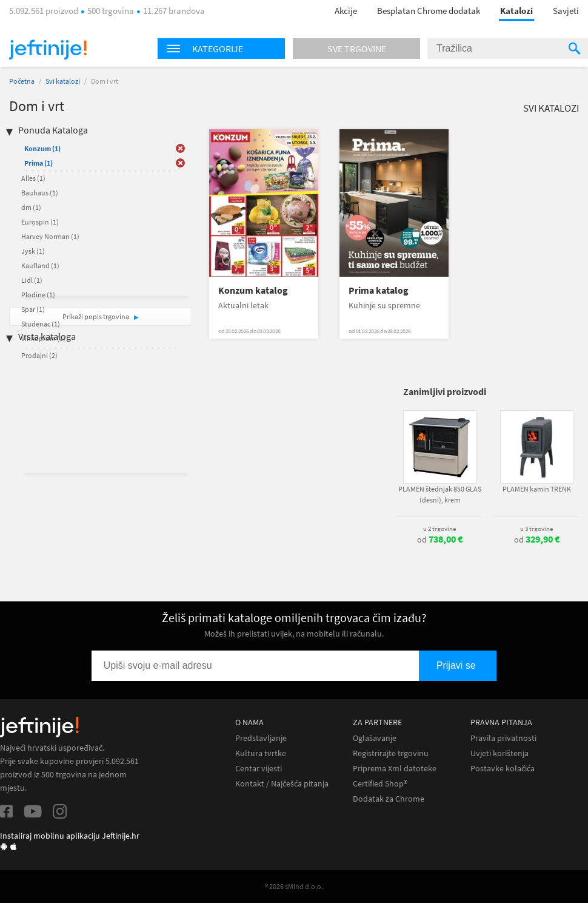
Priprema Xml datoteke (394, 768)
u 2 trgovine (439, 528)
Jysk (33, 250)
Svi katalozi (62, 81)
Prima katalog (379, 290)
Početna (22, 81)
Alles (33, 178)
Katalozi (516, 10)
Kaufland (40, 265)
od (440, 539)
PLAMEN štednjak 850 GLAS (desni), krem (439, 494)
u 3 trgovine (536, 528)
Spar (33, 309)
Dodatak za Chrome (388, 799)
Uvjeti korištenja (499, 753)
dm (31, 207)
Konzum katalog (253, 290)
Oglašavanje (374, 738)
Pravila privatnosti (503, 738)
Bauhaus (39, 192)
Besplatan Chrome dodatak (428, 10)
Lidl (31, 280)
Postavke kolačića (502, 768)
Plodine (38, 294)
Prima (38, 162)
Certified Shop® (380, 784)
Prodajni (39, 355)
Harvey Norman (50, 236)
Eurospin (40, 221)
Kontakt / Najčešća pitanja (282, 784)
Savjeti (566, 10)
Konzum (42, 148)
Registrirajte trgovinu (391, 753)
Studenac (40, 323)
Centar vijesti (258, 768)
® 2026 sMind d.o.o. (294, 886)
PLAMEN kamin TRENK (537, 488)
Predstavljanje (261, 738)
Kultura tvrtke (260, 753)
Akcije (346, 10)
